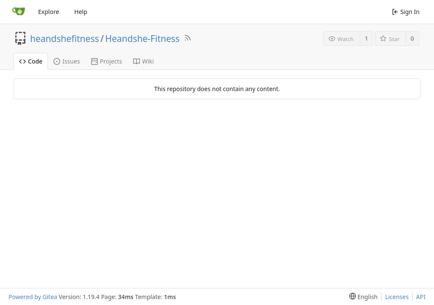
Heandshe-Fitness (142, 38)
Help (80, 12)
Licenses (397, 297)
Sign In (406, 12)
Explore (48, 12)
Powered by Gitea (32, 297)
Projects (106, 61)
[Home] (18, 12)
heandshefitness (64, 38)
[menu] (362, 296)
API (421, 297)
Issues (66, 61)
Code (30, 61)
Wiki (143, 61)
